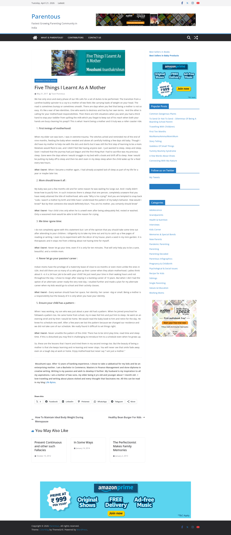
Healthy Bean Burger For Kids (126, 417)
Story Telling (155, 141)
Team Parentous (58, 93)
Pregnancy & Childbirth (160, 263)
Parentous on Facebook (164, 186)
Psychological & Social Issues (163, 268)
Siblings (153, 278)
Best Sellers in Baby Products (164, 55)
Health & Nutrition (158, 219)
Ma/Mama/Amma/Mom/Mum (163, 136)
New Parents (155, 239)
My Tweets (154, 177)
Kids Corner (155, 229)
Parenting (154, 249)
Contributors (76, 37)
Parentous (46, 16)
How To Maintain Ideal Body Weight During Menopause (57, 419)
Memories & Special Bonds (46, 81)
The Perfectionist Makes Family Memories (124, 446)
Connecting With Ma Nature (163, 160)
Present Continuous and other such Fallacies (48, 446)
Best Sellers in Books (159, 51)
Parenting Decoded (158, 253)
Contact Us (94, 37)
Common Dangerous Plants (162, 113)
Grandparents (156, 215)
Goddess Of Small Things (161, 146)
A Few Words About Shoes (162, 155)
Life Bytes (51, 382)
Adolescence (155, 210)
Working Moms (156, 292)
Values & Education (158, 288)
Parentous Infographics (160, 258)
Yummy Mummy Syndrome (162, 151)
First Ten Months (157, 131)
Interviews (154, 224)
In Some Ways (83, 442)
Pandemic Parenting (159, 244)
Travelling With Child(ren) (162, 126)
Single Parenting (157, 283)
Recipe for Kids (156, 273)
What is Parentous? (52, 37)
